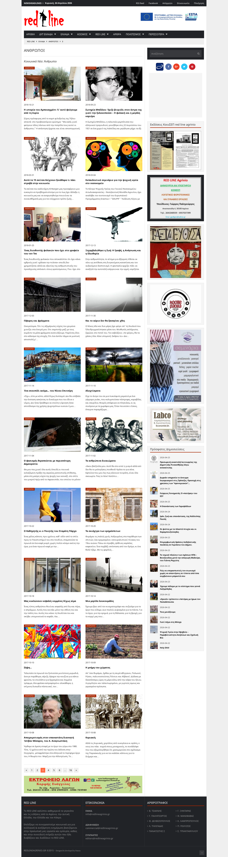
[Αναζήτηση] (176, 53)
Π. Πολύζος (184, 826)
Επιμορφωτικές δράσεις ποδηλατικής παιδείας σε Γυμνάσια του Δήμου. (178, 543)
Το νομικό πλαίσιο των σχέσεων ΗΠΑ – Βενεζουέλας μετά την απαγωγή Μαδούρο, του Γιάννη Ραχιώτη (180, 558)
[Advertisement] (175, 95)
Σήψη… (28, 667)
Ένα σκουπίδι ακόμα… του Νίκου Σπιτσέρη (48, 390)
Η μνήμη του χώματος (98, 667)
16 (70, 770)
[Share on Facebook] (168, 67)
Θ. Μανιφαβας (185, 815)
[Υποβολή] (198, 53)
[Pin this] (192, 67)
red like (100, 34)
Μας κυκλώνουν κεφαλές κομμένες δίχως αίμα (50, 600)
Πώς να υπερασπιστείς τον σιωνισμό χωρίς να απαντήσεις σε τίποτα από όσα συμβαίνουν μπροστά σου (179, 573)
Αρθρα (117, 34)
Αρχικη (30, 34)
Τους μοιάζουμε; (168, 612)
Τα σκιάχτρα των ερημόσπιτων (103, 530)
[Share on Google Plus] (176, 67)
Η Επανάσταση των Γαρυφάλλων (175, 506)
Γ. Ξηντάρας (184, 810)
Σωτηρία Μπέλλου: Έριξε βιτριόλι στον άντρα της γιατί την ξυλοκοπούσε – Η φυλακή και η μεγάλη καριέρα (114, 113)
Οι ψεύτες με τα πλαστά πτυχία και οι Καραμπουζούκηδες (178, 530)
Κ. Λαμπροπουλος (188, 820)
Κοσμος (82, 34)
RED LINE (31, 41)
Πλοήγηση (199, 3)
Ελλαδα (65, 34)
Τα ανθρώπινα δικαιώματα (101, 460)
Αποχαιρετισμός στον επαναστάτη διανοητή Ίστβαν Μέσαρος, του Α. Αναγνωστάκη (49, 739)
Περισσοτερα (156, 34)
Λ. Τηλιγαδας (156, 826)
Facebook (153, 3)
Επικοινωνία (183, 3)
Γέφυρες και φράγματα (36, 320)
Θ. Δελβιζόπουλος (159, 820)
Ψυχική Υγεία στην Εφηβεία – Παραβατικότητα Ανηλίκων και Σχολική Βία (179, 635)
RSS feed (140, 3)
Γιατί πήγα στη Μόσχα (170, 622)
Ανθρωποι (53, 41)
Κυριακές (91, 737)
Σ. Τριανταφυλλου (187, 831)
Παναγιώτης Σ (157, 831)
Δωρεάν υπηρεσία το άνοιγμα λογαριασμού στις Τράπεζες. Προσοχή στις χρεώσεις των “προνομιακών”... (180, 480)
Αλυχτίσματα (93, 390)
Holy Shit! (164, 647)
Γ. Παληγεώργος (158, 815)
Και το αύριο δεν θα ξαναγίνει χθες (105, 320)
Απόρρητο (167, 3)
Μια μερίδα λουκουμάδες (100, 600)
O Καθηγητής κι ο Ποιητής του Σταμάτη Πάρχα (50, 530)
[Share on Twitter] (184, 67)
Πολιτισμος (133, 34)
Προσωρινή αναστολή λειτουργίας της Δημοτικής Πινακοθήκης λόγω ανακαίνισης (178, 465)
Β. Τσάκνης (155, 810)
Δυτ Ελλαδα (46, 34)
